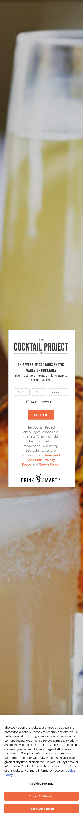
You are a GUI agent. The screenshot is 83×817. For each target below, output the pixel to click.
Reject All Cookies (41, 796)
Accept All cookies (41, 808)
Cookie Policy (49, 464)
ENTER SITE (41, 415)
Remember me (43, 402)
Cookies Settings (41, 783)
